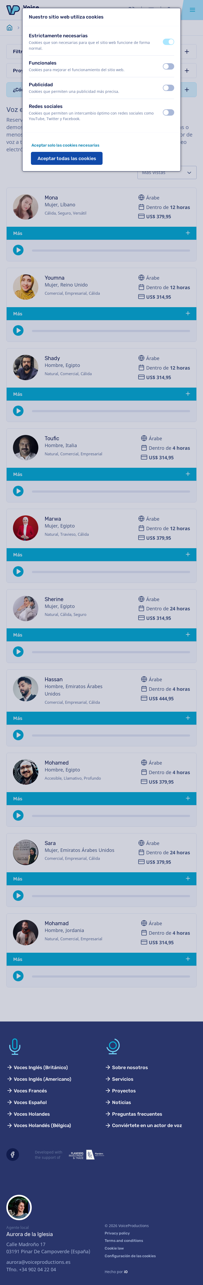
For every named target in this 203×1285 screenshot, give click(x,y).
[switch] (168, 42)
